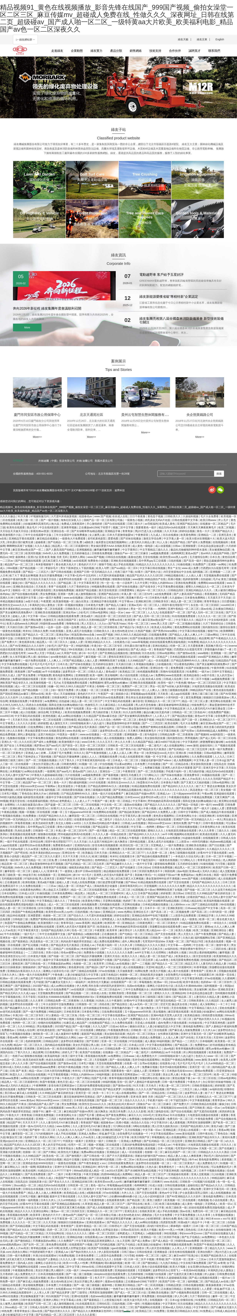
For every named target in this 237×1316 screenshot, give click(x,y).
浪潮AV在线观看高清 (172, 671)
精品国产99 (14, 1122)
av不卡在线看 (173, 1052)
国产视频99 (202, 734)
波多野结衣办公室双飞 (166, 1270)
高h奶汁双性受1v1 (96, 597)
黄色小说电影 (65, 826)
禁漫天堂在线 (17, 800)
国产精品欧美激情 (130, 812)
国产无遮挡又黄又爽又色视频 (68, 1207)
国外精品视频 (138, 841)
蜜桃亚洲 (18, 963)
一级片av (204, 671)
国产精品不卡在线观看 (43, 978)
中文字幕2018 (159, 1122)
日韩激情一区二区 (43, 830)
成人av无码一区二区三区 (144, 1004)
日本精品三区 (175, 1092)
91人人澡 (162, 542)
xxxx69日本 (228, 605)
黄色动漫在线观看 (224, 690)
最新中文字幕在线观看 (59, 797)
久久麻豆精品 (108, 704)
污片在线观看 (73, 775)
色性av (54, 800)
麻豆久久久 (134, 1115)
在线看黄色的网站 (23, 667)
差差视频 (124, 786)
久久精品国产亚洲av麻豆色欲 (100, 715)
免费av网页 (82, 1148)
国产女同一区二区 (34, 1244)
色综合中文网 (116, 597)
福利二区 (166, 1255)
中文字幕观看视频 (58, 1074)
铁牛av (193, 1159)
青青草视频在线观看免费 (123, 1078)
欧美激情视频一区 (64, 601)
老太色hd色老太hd (123, 630)
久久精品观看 (126, 704)
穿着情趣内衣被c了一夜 (218, 649)
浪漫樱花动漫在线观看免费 (165, 926)
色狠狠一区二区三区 (55, 915)
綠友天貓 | (184, 39)
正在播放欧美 (13, 882)
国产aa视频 (34, 671)
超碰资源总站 (157, 1159)
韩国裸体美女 (45, 1166)
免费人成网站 (135, 738)
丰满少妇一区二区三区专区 (107, 645)
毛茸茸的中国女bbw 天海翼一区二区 (163, 941)
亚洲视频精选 (84, 549)
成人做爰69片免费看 (68, 1033)
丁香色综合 (25, 793)
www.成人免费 (190, 568)
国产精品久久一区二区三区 (39, 634)
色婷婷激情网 (191, 579)
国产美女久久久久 (60, 1181)
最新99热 (107, 1285)
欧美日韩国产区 (67, 619)
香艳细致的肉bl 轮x (83, 996)
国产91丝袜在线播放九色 (219, 1233)
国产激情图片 (74, 1155)
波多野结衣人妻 (194, 1092)
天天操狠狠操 (68, 693)
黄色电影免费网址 (63, 675)
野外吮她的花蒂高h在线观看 (164, 800)
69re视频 (12, 568)
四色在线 (104, 1004)
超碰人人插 (19, 616)
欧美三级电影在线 (159, 1111)
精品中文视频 (72, 1159)
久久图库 (139, 930)
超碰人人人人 (89, 756)
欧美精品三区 (128, 671)
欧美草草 (112, 930)
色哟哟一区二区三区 (125, 719)
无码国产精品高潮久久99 (55, 930)
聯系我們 (214, 50)
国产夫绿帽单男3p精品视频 (87, 531)
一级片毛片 (29, 934)
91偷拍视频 (184, 564)
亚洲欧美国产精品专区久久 (205, 1137)
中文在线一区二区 (112, 804)
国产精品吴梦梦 (10, 900)
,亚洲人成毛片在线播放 (79, 630)
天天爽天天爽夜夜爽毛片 (202, 527)
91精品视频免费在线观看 (146, 786)
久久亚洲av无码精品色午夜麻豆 (102, 823)
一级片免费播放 (175, 845)
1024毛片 (148, 1115)
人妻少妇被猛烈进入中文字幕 (82, 974)
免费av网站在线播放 (93, 1152)
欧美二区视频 (226, 527)
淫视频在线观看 (227, 970)
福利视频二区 (189, 1170)
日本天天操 (101, 852)
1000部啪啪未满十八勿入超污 (87, 723)
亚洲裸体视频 (101, 1288)
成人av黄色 (162, 959)
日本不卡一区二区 (155, 908)
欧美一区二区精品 (120, 800)
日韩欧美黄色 (196, 1000)
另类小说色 (52, 952)
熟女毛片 (32, 527)
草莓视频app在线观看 (143, 693)
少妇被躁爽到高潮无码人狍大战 (41, 523)
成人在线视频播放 (114, 738)
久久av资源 (32, 849)
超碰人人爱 (77, 642)
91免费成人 (206, 1311)
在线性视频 (223, 815)
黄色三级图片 (155, 1200)
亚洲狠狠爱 (189, 545)
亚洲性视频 (27, 937)
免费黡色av (8, 1030)
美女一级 (91, 708)
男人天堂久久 (89, 623)
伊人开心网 (181, 1296)
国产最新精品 (76, 934)
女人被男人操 (97, 534)
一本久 (218, 819)
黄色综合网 (229, 557)
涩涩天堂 (165, 1004)
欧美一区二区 (222, 1074)
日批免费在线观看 (112, 1011)
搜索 (219, 473)
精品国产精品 (178, 542)
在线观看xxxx (63, 1288)
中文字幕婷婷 (190, 741)
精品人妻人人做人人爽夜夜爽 (185, 1155)
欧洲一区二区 (207, 919)
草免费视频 (148, 1296)
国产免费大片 (9, 642)
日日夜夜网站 (52, 1052)
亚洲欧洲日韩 (144, 601)
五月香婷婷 (129, 849)
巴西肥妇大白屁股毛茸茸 (215, 568)
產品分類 (116, 50)
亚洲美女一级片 (9, 937)
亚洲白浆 (181, 752)
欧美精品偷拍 (192, 675)
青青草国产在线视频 (55, 867)
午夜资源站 (180, 1144)
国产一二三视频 (141, 963)
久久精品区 (213, 1000)
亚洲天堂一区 (84, 1092)
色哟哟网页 (177, 553)
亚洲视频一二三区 (220, 571)
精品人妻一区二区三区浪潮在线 (99, 627)
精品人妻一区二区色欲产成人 (75, 885)
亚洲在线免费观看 (186, 582)
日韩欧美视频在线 (202, 1085)
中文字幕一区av (37, 616)
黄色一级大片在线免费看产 (108, 793)
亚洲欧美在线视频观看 (124, 560)
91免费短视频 (66, 1255)
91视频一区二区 (88, 764)
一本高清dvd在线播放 (193, 1270)
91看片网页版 (74, 1174)
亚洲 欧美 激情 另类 (142, 1096)
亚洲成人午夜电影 (129, 837)
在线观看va (73, 948)
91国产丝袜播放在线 (142, 638)
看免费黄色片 (167, 1166)
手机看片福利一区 (47, 749)
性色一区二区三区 (138, 623)
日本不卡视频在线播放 (212, 1170)
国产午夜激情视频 (96, 752)
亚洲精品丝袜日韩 (82, 1181)
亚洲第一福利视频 (28, 1200)
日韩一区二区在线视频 (23, 708)
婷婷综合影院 (122, 915)
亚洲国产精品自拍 (187, 523)
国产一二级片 (56, 1174)
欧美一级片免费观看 (222, 749)
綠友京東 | (203, 39)
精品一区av (117, 612)
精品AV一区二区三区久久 (152, 590)
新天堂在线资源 (108, 590)
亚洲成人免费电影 (131, 1141)
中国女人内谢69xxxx (162, 582)
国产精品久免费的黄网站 (52, 967)
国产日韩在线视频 (61, 571)
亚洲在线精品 (160, 645)
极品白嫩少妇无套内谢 (156, 712)
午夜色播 (181, 682)
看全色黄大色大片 (66, 564)
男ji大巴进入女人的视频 (149, 531)
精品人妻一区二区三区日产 (87, 701)
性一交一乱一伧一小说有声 (117, 582)
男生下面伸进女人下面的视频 (77, 568)
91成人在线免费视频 (84, 882)
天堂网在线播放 (131, 904)
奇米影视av (6, 1237)
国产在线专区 (148, 586)
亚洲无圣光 (225, 534)
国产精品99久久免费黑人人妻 (159, 812)
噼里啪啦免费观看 (166, 638)
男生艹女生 (174, 568)
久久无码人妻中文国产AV (15, 775)
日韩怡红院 (104, 1303)
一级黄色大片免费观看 (73, 538)
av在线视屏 (79, 560)
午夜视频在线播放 (179, 797)
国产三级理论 (80, 1292)
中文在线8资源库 (49, 527)
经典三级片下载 (124, 571)
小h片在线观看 (98, 782)
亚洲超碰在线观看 (224, 793)
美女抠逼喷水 (66, 786)
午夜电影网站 (120, 1177)
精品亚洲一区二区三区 (14, 863)
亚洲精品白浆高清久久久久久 (83, 919)
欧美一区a (52, 693)
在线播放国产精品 (100, 1022)
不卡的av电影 (16, 849)
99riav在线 (88, 1266)
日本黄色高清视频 (46, 1019)
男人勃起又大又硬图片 (56, 889)
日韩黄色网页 (60, 697)
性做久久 (154, 1107)
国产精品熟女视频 (182, 715)
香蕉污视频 (102, 908)
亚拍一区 (122, 1081)
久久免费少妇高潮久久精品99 (188, 849)
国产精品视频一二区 (32, 568)
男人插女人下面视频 (59, 837)
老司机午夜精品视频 (137, 937)
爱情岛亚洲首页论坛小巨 (123, 656)
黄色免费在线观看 (57, 1244)
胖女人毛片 (156, 778)
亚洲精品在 (109, 911)
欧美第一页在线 (225, 974)
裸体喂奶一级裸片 (181, 1226)
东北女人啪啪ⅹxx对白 (69, 823)
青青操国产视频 (163, 649)
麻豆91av (138, 1218)
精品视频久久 (86, 719)
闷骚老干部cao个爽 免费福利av (176, 874)
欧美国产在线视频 (90, 1052)
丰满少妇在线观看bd (45, 1255)
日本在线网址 (107, 708)
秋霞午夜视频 (48, 1081)
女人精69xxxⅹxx (180, 904)
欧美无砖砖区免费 (43, 823)
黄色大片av (40, 793)
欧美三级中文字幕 (73, 1056)
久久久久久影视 (27, 723)
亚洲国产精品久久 (222, 531)
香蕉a (66, 678)
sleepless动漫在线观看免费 (97, 1270)
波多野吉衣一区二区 (75, 671)
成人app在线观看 (180, 693)
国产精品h (92, 967)
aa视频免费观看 (160, 553)
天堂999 (218, 1037)
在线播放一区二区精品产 (214, 523)
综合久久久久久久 (125, 819)
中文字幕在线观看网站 (159, 1044)
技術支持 (155, 50)
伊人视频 (81, 690)
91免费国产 (200, 564)
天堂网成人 (56, 712)
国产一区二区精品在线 (176, 764)
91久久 (142, 900)
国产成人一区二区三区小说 (131, 1292)
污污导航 (220, 863)
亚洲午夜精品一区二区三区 (184, 608)
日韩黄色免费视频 (102, 553)
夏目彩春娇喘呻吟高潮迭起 (116, 678)
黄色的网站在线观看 (68, 738)
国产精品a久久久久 (212, 1185)
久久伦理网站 (159, 952)
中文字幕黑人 (8, 723)
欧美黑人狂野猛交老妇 (106, 1229)
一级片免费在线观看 (35, 660)
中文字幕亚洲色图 (192, 978)
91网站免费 (142, 970)
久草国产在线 (69, 653)
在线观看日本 (127, 856)
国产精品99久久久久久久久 (179, 786)
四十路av (149, 889)
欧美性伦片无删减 (99, 982)
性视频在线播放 (151, 1303)
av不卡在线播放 (51, 671)
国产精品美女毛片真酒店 (83, 727)
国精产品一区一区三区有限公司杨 (103, 520)
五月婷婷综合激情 (103, 664)
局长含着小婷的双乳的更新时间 (106, 985)
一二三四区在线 (217, 948)
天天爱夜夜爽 (196, 645)
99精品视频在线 (174, 575)
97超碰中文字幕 (50, 1078)
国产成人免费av (141, 1240)
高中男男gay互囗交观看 (153, 560)
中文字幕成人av (159, 1177)
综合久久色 (93, 638)
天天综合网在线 (55, 1233)
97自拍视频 (106, 764)
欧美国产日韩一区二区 (172, 1281)
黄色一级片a (98, 1185)
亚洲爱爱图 (34, 915)
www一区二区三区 (218, 1056)
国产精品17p (127, 627)
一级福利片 (80, 982)
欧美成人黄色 (167, 523)
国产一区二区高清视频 (151, 771)
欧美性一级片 (166, 682)
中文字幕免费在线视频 (171, 586)
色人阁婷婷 (229, 860)
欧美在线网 (172, 723)
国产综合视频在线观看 (28, 560)
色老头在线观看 (55, 1059)
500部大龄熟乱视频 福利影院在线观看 (22, 797)
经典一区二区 (178, 645)
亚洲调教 (29, 1048)
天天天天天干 (31, 1122)
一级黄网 (50, 771)
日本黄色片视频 (37, 956)
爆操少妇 (18, 582)
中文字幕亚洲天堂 (89, 582)
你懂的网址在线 (149, 1078)
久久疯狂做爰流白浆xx (30, 804)
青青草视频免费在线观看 (190, 1048)
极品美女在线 (180, 1004)
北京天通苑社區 (91, 415)
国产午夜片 (195, 823)
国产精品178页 (195, 941)
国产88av (121, 708)
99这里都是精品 (187, 638)
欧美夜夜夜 (75, 1007)
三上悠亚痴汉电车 (112, 1299)
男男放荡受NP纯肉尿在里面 (102, 1307)
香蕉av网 (12, 1037)
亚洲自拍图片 (205, 1251)
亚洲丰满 (52, 871)
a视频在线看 (92, 934)
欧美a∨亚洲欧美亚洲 (221, 989)
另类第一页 (112, 749)
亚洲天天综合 (112, 956)
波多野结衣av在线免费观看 (108, 697)
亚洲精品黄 (170, 1129)
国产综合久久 (76, 915)
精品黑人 (80, 893)
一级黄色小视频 (134, 520)
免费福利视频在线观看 (25, 678)
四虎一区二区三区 (58, 1229)
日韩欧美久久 (173, 516)
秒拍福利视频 (209, 959)
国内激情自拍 (210, 627)
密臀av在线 (116, 619)
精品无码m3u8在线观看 (172, 527)
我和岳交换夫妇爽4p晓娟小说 (66, 704)
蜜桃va (209, 926)
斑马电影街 (151, 734)
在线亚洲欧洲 (207, 815)
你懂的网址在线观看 (154, 1118)
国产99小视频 (67, 1019)
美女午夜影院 (132, 948)
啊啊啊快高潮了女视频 (20, 545)
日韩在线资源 (145, 1251)
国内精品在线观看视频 (58, 1044)
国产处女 (9, 745)
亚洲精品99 (65, 874)
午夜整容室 (142, 534)
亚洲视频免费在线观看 (109, 996)
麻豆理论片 (126, 930)
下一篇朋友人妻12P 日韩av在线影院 (81, 871)
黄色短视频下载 (181, 1078)
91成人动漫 (156, 1185)
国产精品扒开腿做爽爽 (67, 756)
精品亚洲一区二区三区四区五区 (113, 616)
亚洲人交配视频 (200, 1174)
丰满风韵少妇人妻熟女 (42, 605)
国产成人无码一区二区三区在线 (205, 612)
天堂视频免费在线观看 (216, 575)
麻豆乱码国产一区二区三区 (181, 1152)
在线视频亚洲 (211, 837)
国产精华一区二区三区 (42, 1129)
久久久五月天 (105, 741)
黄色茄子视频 (156, 516)
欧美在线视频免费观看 (78, 712)
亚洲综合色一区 (60, 531)
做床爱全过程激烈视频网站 (112, 542)
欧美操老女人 (105, 926)
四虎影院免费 (168, 1222)
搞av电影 (182, 871)
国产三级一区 (190, 719)
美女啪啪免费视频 (64, 590)
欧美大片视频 (158, 970)
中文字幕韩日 (130, 549)
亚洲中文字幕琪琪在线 (67, 1166)
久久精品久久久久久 (219, 849)
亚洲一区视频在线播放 (70, 605)
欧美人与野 (103, 568)
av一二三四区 (90, 730)
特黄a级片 (184, 1222)
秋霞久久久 (143, 627)
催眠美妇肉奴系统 (79, 867)
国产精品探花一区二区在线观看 (111, 826)
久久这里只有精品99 (101, 841)
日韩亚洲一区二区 (78, 1185)
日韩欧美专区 (161, 601)
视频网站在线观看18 (186, 834)
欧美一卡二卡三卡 (104, 1092)
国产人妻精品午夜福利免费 (221, 1026)
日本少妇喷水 (137, 1248)
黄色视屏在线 (27, 642)
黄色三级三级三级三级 (205, 693)
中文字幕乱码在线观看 (118, 701)
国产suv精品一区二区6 (124, 568)
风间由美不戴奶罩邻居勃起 (77, 941)
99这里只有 (29, 874)
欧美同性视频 (33, 553)
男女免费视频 (48, 593)
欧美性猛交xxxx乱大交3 (160, 752)
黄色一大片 (204, 531)
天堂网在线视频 (112, 900)
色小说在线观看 (129, 675)
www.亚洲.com (49, 1266)
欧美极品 (87, 852)
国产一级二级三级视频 (79, 1274)
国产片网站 (83, 1078)
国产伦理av (188, 730)
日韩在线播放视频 (187, 826)
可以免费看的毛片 (222, 1166)
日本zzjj (220, 760)
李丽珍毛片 (52, 568)
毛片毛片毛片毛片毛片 (42, 664)
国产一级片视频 (50, 520)
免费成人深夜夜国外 (73, 523)
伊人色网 (82, 985)
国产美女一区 (66, 645)
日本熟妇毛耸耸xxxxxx (180, 1070)
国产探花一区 (70, 745)
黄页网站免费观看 (35, 837)
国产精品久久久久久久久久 (41, 582)
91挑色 (194, 1004)
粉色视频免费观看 (148, 671)
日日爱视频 (228, 601)
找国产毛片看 (99, 1078)
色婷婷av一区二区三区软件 (217, 982)
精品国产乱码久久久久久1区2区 (145, 575)
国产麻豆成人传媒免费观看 (185, 1030)
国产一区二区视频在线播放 (185, 623)
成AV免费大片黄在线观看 (173, 1022)
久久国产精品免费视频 (110, 797)
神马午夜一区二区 (108, 1166)
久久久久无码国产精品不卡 (218, 778)
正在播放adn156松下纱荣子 (95, 527)
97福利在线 (31, 878)
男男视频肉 (192, 738)
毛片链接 (38, 982)
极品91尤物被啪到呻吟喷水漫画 (189, 549)
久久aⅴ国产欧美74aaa (113, 623)
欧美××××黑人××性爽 (171, 1229)
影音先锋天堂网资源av (125, 1074)
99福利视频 (83, 645)
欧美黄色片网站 (91, 900)
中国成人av (53, 653)
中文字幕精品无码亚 (24, 767)
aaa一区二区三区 (136, 612)
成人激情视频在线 (86, 593)
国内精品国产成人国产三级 (44, 1104)
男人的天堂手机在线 (55, 1144)
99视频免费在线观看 (103, 586)
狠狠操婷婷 (29, 967)
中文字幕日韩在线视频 (153, 568)
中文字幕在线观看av (114, 1015)
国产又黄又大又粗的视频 (195, 782)
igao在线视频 (119, 1248)
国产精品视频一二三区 (35, 690)
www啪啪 (203, 653)
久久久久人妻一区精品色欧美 (110, 834)
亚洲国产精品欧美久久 (160, 897)
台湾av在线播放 (148, 1063)
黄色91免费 (180, 823)
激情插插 (135, 653)
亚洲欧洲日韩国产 (112, 1129)
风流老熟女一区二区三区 (204, 789)
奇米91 (27, 630)
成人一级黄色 (190, 919)
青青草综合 (67, 922)
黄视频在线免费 (106, 649)
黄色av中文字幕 (204, 715)
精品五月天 (192, 963)
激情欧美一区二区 (43, 1033)
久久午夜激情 (114, 1000)
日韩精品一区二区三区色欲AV (189, 712)
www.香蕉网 (83, 922)
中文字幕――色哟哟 (154, 608)
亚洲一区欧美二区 (51, 678)
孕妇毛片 (208, 1155)
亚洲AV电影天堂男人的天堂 (167, 1015)
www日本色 (89, 741)
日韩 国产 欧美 (19, 1070)
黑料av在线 (38, 693)
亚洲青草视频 (69, 527)
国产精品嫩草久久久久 (119, 863)
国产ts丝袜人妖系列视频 (176, 686)
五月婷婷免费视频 (100, 579)
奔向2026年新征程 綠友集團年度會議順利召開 (47, 308)
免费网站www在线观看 (211, 582)
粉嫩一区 (53, 686)
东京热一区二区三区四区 (205, 605)
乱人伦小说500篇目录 (152, 1196)
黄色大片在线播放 (56, 727)
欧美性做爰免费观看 (111, 937)
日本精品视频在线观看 (183, 656)
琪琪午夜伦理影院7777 (175, 605)
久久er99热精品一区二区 (220, 1063)
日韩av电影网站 (99, 612)
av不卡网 (167, 834)
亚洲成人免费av (88, 1133)
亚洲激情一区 (157, 1070)
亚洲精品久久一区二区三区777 (163, 701)
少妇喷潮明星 (153, 1218)
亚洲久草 (211, 970)
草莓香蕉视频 (23, 823)
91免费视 (193, 642)
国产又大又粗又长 (152, 948)
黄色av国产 (192, 553)
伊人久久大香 (123, 741)
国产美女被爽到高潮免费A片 (17, 612)
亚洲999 (159, 697)
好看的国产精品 (57, 649)
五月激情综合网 (199, 557)
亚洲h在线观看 (80, 1296)
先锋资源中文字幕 (26, 597)
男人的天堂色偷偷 (146, 704)
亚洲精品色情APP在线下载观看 (150, 915)
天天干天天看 (71, 856)
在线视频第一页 (47, 874)
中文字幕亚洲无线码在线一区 (128, 690)
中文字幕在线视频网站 (18, 926)
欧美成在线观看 (209, 834)
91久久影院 (66, 819)
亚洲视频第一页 (133, 734)
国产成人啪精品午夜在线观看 (218, 812)
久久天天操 (171, 531)
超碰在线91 (206, 745)
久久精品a (26, 697)
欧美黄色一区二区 (225, 1041)
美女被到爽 (201, 989)
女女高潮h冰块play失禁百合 (204, 1266)
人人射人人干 (82, 800)
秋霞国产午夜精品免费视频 (28, 911)
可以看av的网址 (123, 764)
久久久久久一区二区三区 (212, 616)
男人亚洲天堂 (47, 878)
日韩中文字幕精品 (222, 671)
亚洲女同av (70, 612)
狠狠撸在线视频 (121, 579)
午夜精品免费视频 (202, 797)
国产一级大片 (202, 808)
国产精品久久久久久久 (120, 1222)
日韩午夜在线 (205, 1133)
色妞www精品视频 (221, 841)
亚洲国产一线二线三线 (101, 878)
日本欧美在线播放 (80, 1229)
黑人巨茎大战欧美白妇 (165, 1126)
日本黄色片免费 (158, 597)
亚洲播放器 (161, 1251)
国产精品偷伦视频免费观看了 (154, 856)
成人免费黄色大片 (147, 1056)
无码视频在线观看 (12, 878)
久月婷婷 (98, 1218)
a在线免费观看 (163, 593)
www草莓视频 (140, 642)
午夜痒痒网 (218, 667)
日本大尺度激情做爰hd (120, 534)
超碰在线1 (123, 649)
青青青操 (127, 531)
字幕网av (50, 786)
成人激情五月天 (59, 723)
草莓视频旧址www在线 (174, 1107)
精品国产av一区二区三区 (19, 564)
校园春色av (86, 516)
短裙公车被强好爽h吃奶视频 (42, 897)
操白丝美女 (83, 601)
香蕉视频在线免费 (96, 1056)
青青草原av (219, 1100)
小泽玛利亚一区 (174, 697)
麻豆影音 (138, 701)
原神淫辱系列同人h (131, 885)
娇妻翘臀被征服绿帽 (212, 741)
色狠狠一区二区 (82, 963)
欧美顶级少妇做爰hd (203, 1011)
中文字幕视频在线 (10, 996)
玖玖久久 (79, 752)
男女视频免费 (45, 1026)
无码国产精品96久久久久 (53, 815)
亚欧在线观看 (227, 1007)
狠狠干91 (213, 630)
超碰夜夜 (40, 542)
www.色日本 (42, 667)
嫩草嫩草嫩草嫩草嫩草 (107, 549)
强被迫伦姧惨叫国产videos (156, 760)
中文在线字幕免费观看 (193, 1262)
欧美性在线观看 (16, 527)
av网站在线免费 (33, 771)
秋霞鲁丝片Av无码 (148, 782)
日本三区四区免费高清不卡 (147, 871)
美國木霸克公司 (104, 460)
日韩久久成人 (96, 671)
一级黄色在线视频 (10, 630)
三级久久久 (223, 830)
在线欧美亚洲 (147, 1211)
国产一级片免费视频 (35, 1011)
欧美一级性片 (173, 937)
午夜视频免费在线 (118, 1030)
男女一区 (136, 608)
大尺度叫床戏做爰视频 (64, 516)
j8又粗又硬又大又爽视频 (57, 560)
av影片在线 (32, 601)
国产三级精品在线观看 (205, 904)
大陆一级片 (73, 1270)
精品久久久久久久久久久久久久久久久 (166, 789)
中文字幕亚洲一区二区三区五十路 (71, 1218)
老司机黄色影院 (97, 538)
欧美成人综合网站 (162, 627)
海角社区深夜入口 (71, 520)
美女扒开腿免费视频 (88, 1118)
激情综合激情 (228, 627)
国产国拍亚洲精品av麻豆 (14, 693)
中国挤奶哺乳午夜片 (42, 1251)
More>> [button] (37, 436)
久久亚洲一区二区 (157, 852)
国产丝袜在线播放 (131, 538)
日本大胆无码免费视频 (57, 1070)
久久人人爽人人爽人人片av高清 (182, 778)
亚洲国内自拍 (82, 845)
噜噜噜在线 (73, 623)
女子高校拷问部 (19, 1277)
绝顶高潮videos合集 (83, 634)
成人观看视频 (178, 1122)
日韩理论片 (116, 1226)
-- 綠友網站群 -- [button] (25, 39)
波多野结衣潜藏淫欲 (73, 1041)
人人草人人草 (42, 1292)
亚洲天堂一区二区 (200, 1067)
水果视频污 (16, 771)
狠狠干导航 (105, 564)
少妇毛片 (83, 612)
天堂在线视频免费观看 (51, 708)
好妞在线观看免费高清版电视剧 (168, 642)
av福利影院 (217, 734)
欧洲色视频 (49, 715)
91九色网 (6, 1044)
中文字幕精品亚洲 (175, 708)
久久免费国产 (66, 1240)
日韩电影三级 (20, 919)
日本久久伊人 (9, 974)
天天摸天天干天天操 (220, 597)
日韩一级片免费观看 (174, 1081)
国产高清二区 (159, 911)
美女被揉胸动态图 (220, 549)
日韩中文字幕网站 (188, 812)
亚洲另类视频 (135, 1148)
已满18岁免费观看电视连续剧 (94, 1085)
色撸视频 (203, 1200)
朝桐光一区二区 (22, 590)
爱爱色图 (113, 538)
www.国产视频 (102, 516)
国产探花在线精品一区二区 (81, 778)
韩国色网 (170, 871)
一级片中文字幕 (143, 863)
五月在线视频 (133, 1129)
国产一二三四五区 (153, 723)
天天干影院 (29, 996)
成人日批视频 (28, 712)
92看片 (139, 571)
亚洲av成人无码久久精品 (203, 871)
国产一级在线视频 (120, 1059)
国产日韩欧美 (197, 1107)
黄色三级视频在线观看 (175, 690)
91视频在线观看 (211, 775)
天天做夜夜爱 (125, 970)
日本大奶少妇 (206, 1229)
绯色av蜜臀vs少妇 (71, 952)
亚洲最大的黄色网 (10, 1152)
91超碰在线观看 (191, 837)
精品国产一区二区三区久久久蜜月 (41, 856)
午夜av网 (207, 793)
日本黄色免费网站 (195, 597)
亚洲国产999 (63, 878)
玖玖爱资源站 (18, 826)
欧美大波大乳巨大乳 (136, 1299)
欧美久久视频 (184, 930)
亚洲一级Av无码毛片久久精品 (37, 1126)
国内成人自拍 (26, 1262)
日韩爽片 (157, 1181)
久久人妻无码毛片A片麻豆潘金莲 (206, 708)
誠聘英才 (195, 50)
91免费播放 (30, 815)
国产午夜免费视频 (206, 934)
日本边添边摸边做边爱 (211, 545)
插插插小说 (122, 693)
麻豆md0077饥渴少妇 (168, 741)
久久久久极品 (8, 516)
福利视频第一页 (213, 985)
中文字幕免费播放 (80, 697)
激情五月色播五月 (131, 775)
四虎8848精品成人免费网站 (212, 730)
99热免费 (7, 1311)
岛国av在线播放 (136, 985)
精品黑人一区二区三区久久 (53, 642)
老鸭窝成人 (66, 800)
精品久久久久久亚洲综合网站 (32, 1211)
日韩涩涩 (190, 893)
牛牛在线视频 (83, 826)
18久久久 (92, 771)
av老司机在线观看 (11, 1011)
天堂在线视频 (151, 557)
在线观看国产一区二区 (172, 612)
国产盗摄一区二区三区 (58, 804)
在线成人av (147, 675)
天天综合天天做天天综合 (14, 531)
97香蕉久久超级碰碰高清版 (47, 775)
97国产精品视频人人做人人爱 (80, 660)
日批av (114, 1026)
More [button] (27, 327)
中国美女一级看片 (68, 734)
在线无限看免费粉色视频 (185, 959)
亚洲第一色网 (66, 593)
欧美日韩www (208, 520)
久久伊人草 (126, 945)
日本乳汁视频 (9, 793)
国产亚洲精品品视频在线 (114, 653)
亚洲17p (32, 557)
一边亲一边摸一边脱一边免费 (62, 627)
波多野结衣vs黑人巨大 (113, 730)
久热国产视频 (143, 630)
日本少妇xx (143, 867)
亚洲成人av (32, 752)
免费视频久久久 (139, 1019)
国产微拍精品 (23, 1240)
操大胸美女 (121, 841)
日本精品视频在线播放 (155, 904)
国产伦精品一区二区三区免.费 (65, 542)
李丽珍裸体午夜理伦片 (193, 948)
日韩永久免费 (40, 630)
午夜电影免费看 (204, 1118)
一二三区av (7, 560)
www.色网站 (125, 911)
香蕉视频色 (211, 593)
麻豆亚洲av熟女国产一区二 (28, 549)
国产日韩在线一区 (35, 963)
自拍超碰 (206, 579)
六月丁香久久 (67, 760)
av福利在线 (172, 948)
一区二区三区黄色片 (12, 752)
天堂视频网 (151, 885)
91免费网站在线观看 (105, 812)
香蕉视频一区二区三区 (139, 993)
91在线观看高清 (85, 1303)
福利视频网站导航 (205, 937)
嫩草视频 (225, 952)
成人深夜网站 (208, 1004)
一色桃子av (16, 1056)
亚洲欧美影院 (175, 908)
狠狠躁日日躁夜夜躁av (216, 697)
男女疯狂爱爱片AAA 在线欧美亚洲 (111, 545)
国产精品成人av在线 (217, 1281)
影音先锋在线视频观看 (105, 845)
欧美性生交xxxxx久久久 (14, 605)
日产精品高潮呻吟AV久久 (186, 660)
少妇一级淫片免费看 (50, 597)
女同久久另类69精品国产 (93, 619)
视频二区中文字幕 (123, 527)
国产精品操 (122, 1207)
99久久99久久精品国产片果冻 (77, 686)
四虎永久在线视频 (37, 704)
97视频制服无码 (39, 516)
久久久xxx (66, 808)
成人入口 (131, 893)
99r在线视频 (76, 649)
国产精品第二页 (67, 582)
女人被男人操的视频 (12, 1303)
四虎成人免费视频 (150, 1037)
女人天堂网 (124, 1240)
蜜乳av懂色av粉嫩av (116, 682)
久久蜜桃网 (229, 978)
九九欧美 (62, 1129)
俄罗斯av (39, 745)
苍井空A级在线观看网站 (146, 1059)
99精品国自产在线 (155, 579)
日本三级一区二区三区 (114, 1044)
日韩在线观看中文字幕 (185, 520)
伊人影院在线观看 (109, 1251)
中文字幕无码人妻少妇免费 (136, 815)
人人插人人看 (194, 575)
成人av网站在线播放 (70, 715)
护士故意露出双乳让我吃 (194, 1192)
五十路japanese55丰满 (186, 793)
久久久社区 (25, 741)
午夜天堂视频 (92, 1174)
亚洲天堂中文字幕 (214, 767)
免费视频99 (96, 682)
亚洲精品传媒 (75, 1237)
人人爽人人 (55, 660)
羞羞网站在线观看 (44, 926)
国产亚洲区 (93, 1041)
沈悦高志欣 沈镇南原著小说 (31, 1181)
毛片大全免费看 (210, 516)
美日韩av (178, 893)
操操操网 (20, 778)
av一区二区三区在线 (85, 837)
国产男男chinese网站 (165, 630)
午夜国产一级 (106, 693)
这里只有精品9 (47, 734)
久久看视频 (88, 1000)
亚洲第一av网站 (217, 564)
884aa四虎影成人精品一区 (89, 1170)
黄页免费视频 (194, 697)
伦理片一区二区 (77, 1144)
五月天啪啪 (28, 900)
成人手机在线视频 (124, 564)
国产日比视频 (217, 845)
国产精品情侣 (85, 860)
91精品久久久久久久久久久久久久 (156, 564)
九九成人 (155, 534)
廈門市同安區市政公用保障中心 (37, 415)
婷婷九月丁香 (70, 1052)
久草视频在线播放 (144, 664)
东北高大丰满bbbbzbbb (189, 985)
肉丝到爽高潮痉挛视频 (164, 989)
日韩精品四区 (176, 590)
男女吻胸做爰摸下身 (32, 1296)
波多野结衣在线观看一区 (73, 579)
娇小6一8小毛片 (88, 653)
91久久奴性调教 (132, 712)
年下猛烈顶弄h (147, 860)
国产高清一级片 (192, 560)
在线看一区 (131, 1063)
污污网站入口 (151, 775)
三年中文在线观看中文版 (37, 534)
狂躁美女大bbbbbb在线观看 (54, 996)
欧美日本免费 (118, 1111)
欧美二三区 (151, 1203)
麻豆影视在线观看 (179, 1011)
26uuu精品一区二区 (25, 1185)
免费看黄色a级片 (63, 845)
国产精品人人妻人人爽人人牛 (186, 634)
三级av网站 (211, 634)
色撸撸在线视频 (16, 738)
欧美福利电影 (53, 1056)
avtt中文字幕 (142, 952)
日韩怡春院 (69, 719)
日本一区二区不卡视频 (196, 678)
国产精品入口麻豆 (116, 605)
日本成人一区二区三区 (125, 760)
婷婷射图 (43, 723)
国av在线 (206, 608)
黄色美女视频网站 (164, 815)
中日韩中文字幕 (82, 1288)
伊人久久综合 (103, 719)
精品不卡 (201, 619)
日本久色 (215, 557)
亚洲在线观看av (95, 1222)
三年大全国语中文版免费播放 (71, 534)
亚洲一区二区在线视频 (114, 1041)
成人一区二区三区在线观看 (31, 686)
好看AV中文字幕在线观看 (213, 852)
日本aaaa (190, 908)
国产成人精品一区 (141, 649)
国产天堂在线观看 (179, 882)
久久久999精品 (27, 1026)
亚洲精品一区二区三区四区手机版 (160, 1237)
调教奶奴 (5, 678)
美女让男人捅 (171, 1074)
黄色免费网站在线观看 (187, 627)
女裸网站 (10, 804)
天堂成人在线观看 (145, 1022)
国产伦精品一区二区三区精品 (136, 934)
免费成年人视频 (177, 952)
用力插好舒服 (101, 712)
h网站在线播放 (129, 1037)
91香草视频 (201, 967)
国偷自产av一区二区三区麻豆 (132, 553)
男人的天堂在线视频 (158, 1248)
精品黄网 (204, 638)
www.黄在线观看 (186, 1133)
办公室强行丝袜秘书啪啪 (217, 1081)
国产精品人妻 (226, 934)
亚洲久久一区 (9, 741)
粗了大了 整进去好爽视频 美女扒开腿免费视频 (36, 575)
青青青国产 (198, 970)
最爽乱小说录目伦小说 (56, 970)
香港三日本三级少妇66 (114, 638)
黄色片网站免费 (32, 619)
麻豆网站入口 (13, 1166)
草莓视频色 (146, 982)
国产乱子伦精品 (191, 1237)
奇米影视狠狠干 (45, 564)
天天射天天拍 (20, 719)
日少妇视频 (218, 1174)
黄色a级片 (87, 616)
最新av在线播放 (133, 804)
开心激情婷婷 (95, 523)
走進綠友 (57, 50)
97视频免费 (44, 675)
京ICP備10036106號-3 (84, 490)
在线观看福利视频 (38, 800)
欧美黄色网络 (189, 534)
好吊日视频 (45, 908)
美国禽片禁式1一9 (137, 597)
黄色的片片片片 (88, 564)
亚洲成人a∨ (164, 793)
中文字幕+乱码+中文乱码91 (81, 575)
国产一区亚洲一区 (176, 1259)
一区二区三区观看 (99, 690)
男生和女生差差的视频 (139, 697)
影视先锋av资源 (40, 531)
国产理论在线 (135, 1203)
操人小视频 (201, 1089)
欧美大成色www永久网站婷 (23, 623)
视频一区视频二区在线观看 (35, 812)
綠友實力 (96, 50)
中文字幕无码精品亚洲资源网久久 (96, 1240)
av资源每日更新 (109, 1037)
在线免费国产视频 (219, 712)
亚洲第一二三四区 (46, 1118)
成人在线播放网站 (174, 745)
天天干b (132, 808)
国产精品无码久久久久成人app (18, 993)
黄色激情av (112, 1237)
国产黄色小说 (153, 571)
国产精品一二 (135, 767)
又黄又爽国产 (222, 797)
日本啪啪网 (206, 1041)
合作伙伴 (175, 50)
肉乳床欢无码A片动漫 (158, 520)
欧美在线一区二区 (54, 1155)
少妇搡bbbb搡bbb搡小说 (123, 1196)
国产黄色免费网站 (116, 1115)
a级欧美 (89, 542)
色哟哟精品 (102, 860)
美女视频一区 (228, 789)
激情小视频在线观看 (92, 749)
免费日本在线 (204, 874)
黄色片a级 (208, 660)
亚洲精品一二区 (207, 534)
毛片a (216, 579)
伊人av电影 (22, 978)
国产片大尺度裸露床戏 (120, 1155)
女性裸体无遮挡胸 (168, 1033)
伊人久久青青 (15, 730)
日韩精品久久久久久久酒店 (150, 945)
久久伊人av (209, 1030)
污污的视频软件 (44, 1133)
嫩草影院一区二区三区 (82, 815)
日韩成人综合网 (172, 678)
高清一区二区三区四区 (93, 745)
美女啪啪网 (111, 675)
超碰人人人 (39, 871)
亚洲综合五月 (141, 911)
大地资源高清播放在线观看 (208, 686)
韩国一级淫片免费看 (225, 874)
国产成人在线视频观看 (51, 1107)
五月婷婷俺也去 (80, 553)
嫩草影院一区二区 (23, 1133)
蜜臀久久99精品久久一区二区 (203, 586)
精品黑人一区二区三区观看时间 (70, 545)
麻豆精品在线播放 (47, 538)
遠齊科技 (119, 490)
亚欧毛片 (156, 1019)
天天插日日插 (15, 627)
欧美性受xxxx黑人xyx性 (174, 557)
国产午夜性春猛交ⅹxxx (92, 1163)
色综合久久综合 (140, 1122)
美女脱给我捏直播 (10, 634)
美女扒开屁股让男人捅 (46, 764)
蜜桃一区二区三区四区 (102, 1233)
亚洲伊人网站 (78, 557)
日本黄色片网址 (90, 1011)
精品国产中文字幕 (208, 908)
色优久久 (201, 1056)
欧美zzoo (142, 1159)
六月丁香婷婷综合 (79, 586)
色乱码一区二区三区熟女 (141, 1033)
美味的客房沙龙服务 (95, 608)
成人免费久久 (166, 808)
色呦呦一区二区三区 (108, 686)
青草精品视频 (39, 1248)
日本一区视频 (166, 1148)
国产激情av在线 (34, 627)
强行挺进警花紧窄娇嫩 (110, 882)
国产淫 (212, 1262)
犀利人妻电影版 (27, 734)
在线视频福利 (221, 542)
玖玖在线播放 (171, 534)
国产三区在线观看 (99, 1177)
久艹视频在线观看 (225, 745)
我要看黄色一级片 (146, 527)
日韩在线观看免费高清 (121, 1163)
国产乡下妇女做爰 (111, 967)
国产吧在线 (22, 852)
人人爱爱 (207, 1288)
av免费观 (196, 727)
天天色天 (151, 1085)
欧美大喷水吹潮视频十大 (201, 538)
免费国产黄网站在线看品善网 (157, 727)
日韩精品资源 (174, 1285)
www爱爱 (218, 804)
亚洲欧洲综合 (18, 808)
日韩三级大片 (135, 523)
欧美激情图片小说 (10, 534)
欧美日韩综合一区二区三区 (153, 849)
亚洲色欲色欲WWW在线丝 (38, 1163)
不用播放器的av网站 (60, 963)
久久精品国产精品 (143, 741)
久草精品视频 (24, 745)
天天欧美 (41, 586)
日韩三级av (128, 1251)
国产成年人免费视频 (199, 542)
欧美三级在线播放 (170, 1203)
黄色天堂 (62, 1081)
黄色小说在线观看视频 (155, 1266)
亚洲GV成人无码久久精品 (15, 1067)
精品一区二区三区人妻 (195, 701)
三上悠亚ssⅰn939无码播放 (192, 841)
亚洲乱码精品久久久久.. (200, 590)
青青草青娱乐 (212, 601)
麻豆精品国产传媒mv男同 (141, 793)
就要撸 (225, 1115)
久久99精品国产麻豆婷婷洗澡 (214, 893)
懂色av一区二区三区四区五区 (205, 682)
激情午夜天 (223, 945)
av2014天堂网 (114, 1170)
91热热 (100, 1000)
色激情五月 (50, 619)
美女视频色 (160, 1011)
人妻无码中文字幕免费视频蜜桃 (72, 1089)
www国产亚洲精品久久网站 (214, 656)
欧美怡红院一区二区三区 (134, 845)
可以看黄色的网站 (184, 664)
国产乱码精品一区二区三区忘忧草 (188, 749)
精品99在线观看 (16, 915)
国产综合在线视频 (182, 1111)
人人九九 (153, 612)
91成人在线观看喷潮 (131, 756)
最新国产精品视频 (86, 590)
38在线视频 (171, 1233)
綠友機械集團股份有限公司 (52, 490)
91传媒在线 (196, 1022)
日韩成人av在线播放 (134, 823)
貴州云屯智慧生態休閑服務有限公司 (148, 415)
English (220, 39)
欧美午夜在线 (191, 982)
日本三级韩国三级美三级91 (156, 996)
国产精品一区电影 (188, 804)
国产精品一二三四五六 (36, 571)
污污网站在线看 (122, 1126)
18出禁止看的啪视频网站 (203, 952)
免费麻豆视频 (153, 767)
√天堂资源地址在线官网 (96, 1070)
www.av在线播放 (74, 597)
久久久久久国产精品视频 (150, 1089)
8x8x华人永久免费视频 (56, 553)
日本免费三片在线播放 (148, 764)
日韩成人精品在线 (192, 900)
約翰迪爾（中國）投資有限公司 (57, 460)
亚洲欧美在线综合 (23, 586)
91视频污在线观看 (205, 1181)
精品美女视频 (38, 1277)
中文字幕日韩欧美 (169, 730)
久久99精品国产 (137, 660)
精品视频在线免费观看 (117, 871)
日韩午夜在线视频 (213, 823)
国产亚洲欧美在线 (25, 989)
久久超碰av (176, 597)
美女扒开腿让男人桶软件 (50, 1270)
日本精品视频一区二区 (79, 1059)
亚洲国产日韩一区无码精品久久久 (93, 571)
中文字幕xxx (126, 601)
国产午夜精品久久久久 (223, 638)
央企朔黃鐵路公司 (199, 415)
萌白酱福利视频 (78, 782)
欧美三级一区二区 (28, 520)
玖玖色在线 (149, 653)
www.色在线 (73, 730)
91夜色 (45, 945)
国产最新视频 (111, 775)
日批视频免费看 (158, 634)
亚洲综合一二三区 (110, 771)
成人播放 (150, 1041)
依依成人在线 (120, 516)
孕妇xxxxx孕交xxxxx (32, 786)
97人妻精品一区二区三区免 (62, 1015)
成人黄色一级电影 (143, 545)
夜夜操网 (20, 671)
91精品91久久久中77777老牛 (55, 1170)
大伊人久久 (128, 1192)
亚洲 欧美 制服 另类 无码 (53, 557)
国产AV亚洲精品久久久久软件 (27, 645)
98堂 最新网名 (17, 557)
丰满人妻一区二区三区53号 (137, 593)
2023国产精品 (41, 985)
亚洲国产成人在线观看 (92, 667)
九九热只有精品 (69, 749)
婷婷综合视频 (187, 531)
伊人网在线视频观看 (195, 1052)
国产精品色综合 (68, 978)
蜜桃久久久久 (156, 830)
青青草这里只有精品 (209, 860)
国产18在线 (187, 1037)
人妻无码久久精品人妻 (142, 542)
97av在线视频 (107, 970)
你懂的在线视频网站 (50, 1022)
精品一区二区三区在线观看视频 (127, 830)
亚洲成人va (88, 945)
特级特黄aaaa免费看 (52, 623)
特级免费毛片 (199, 704)
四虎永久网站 (47, 1137)
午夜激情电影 (97, 1200)
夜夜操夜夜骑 (214, 1285)
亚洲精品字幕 (113, 531)
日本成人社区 (27, 893)
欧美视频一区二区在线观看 (48, 608)
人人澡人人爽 (171, 1037)
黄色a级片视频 (46, 882)
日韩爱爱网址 (127, 590)
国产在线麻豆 (128, 867)
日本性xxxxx (132, 797)
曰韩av (177, 545)
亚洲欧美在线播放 (197, 845)
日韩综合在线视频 (116, 557)
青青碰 (160, 1259)
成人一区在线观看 (159, 660)
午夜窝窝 (46, 601)
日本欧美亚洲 (67, 860)
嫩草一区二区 (54, 1111)
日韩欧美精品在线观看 (204, 1104)
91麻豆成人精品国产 (75, 1022)
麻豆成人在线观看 (27, 1092)
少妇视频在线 (164, 664)
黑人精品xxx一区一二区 (160, 930)
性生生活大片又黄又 (58, 1189)
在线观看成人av (94, 1237)
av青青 (222, 1262)
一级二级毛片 (154, 745)
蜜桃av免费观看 (204, 1070)
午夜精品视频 (9, 812)
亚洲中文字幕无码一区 (194, 1033)
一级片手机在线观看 (17, 841)
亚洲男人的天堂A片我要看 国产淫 (182, 767)
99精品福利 (55, 1011)
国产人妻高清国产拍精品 (60, 549)
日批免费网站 (36, 727)
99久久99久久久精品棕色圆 (131, 634)
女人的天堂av (225, 675)
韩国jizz (229, 985)
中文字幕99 (139, 800)
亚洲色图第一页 (133, 908)
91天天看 (23, 516)
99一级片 (206, 804)
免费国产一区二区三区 (135, 686)
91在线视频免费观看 (184, 616)
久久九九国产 (121, 1019)
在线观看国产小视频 (68, 767)
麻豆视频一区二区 (96, 656)
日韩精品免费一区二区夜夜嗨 (176, 734)
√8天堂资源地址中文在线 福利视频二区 (186, 571)
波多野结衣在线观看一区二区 (153, 1163)
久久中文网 (141, 582)
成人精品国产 (76, 656)
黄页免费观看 (42, 697)
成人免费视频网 (182, 760)
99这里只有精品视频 (168, 719)
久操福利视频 (191, 516)
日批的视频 (175, 560)
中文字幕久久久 (185, 619)
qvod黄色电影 (58, 656)
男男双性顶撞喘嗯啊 (199, 1122)
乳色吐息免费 (23, 830)
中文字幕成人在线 (71, 1299)
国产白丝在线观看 (115, 523)
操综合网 (43, 712)
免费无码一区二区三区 (180, 1118)
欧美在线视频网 (66, 1048)
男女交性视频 (27, 749)
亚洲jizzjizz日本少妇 (12, 1141)
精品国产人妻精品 (48, 1259)
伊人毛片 (223, 520)
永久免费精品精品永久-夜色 (133, 919)
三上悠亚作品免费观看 (183, 915)
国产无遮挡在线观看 (206, 1111)
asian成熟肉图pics (11, 1244)
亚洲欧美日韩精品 (195, 1141)
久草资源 (87, 1203)
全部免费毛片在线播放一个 (181, 974)
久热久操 (188, 937)
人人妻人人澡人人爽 (121, 752)
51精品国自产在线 (226, 660)
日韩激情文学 (23, 638)
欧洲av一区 (7, 978)
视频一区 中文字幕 (156, 756)
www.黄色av (27, 1100)
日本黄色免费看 (85, 1255)
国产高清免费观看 (35, 1174)
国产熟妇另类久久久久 (207, 1019)
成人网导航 (142, 667)
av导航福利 (151, 523)
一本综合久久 (219, 922)
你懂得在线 (187, 1299)
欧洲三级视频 (100, 856)
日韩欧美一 (183, 727)
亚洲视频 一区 (219, 653)
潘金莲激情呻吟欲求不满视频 (145, 708)
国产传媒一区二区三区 (197, 889)
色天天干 (100, 1277)
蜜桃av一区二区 (166, 826)
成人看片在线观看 (178, 970)
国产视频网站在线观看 (25, 1266)
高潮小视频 (174, 579)
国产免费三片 (145, 1189)
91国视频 (137, 889)
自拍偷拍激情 (224, 1229)
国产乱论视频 (31, 945)
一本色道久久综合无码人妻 (189, 856)
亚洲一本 (104, 778)
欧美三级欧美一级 (10, 874)
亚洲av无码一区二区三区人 (144, 605)
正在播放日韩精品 (223, 608)
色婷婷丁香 (130, 900)
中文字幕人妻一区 (174, 538)
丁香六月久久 (23, 1052)
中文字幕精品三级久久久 (154, 549)
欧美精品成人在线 (74, 1192)
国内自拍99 (222, 1155)
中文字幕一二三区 (10, 782)
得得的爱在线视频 (73, 789)
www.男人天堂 (159, 623)
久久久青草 (37, 1000)
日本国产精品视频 (148, 893)
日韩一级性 (134, 1303)
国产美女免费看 (27, 675)
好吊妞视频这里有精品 (97, 1007)
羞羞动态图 (134, 557)
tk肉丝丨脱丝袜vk (118, 608)
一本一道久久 (209, 1129)
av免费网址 (51, 701)
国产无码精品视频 (20, 1226)
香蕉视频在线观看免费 (23, 834)
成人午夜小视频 (147, 808)
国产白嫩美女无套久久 (58, 982)
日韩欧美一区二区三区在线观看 (126, 745)
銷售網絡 (136, 50)
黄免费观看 (177, 667)
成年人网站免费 (131, 941)
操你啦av (43, 656)
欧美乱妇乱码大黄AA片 (85, 678)
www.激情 (192, 745)
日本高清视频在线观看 (51, 1274)
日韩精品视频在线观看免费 (64, 616)
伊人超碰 (209, 1274)
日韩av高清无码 (130, 1229)
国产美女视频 (184, 808)
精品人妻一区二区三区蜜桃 (187, 601)
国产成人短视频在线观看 (165, 919)
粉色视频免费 (89, 904)
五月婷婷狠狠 (136, 1274)
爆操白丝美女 (138, 1026)
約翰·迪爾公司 (85, 460)
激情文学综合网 (152, 538)
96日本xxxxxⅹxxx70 (218, 1218)
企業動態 (77, 50)
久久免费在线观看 (202, 756)
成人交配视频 (228, 871)
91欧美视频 (57, 630)
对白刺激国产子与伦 (58, 1296)
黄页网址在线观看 (36, 649)
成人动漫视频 (163, 545)
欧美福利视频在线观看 (217, 900)
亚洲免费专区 (192, 775)
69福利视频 (163, 1041)
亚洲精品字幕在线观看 (22, 538)
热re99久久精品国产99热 (215, 553)
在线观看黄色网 (115, 1200)
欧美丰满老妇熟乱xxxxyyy (15, 608)
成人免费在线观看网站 (120, 667)
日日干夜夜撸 (138, 516)
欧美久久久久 (130, 956)
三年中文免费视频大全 (136, 989)
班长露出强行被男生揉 (20, 542)
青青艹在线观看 (57, 586)
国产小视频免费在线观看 (102, 897)
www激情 (137, 579)
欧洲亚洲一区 (133, 619)
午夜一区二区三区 (215, 1222)
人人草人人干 (162, 715)
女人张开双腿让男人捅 (23, 656)
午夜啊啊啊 (40, 1085)
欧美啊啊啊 (227, 630)
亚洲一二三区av (197, 1259)
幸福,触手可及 (107, 1133)
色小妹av (95, 911)
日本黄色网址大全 (187, 815)
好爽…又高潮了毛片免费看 (57, 752)
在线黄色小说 (122, 642)
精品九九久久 (218, 1248)
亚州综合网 (37, 841)
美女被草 (213, 1059)
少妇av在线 (175, 982)
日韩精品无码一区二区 (221, 1299)
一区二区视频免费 (110, 849)
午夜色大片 (69, 1078)
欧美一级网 (97, 675)
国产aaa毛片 (53, 745)
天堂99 (150, 967)
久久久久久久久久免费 (172, 885)
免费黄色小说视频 (98, 560)
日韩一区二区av (125, 1159)
